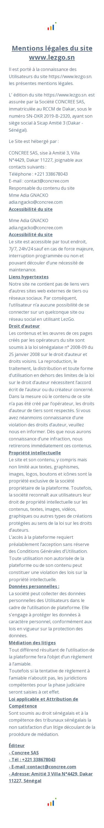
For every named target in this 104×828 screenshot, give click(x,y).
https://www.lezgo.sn (70, 76)
